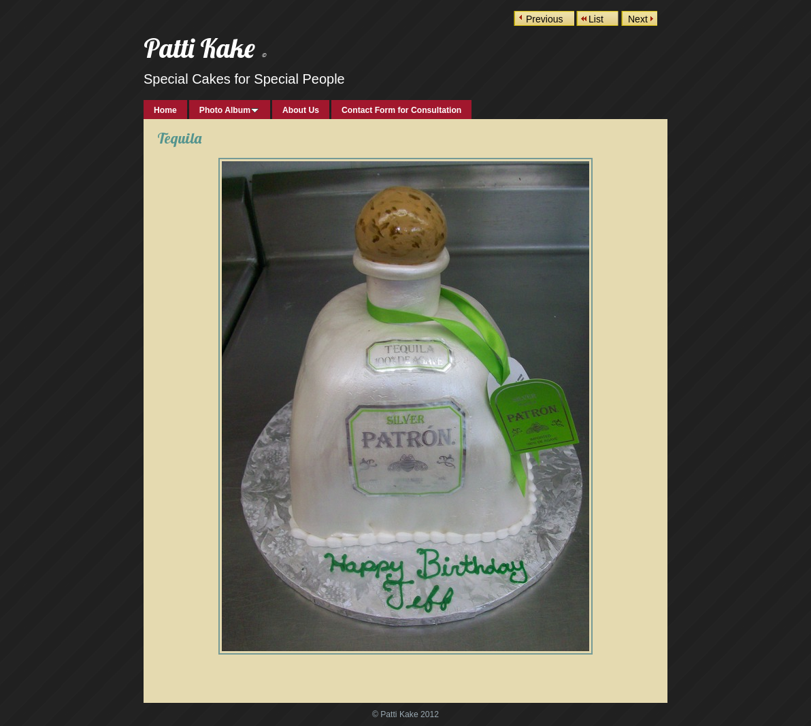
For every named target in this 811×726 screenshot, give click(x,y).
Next (638, 19)
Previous (544, 19)
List (596, 19)
